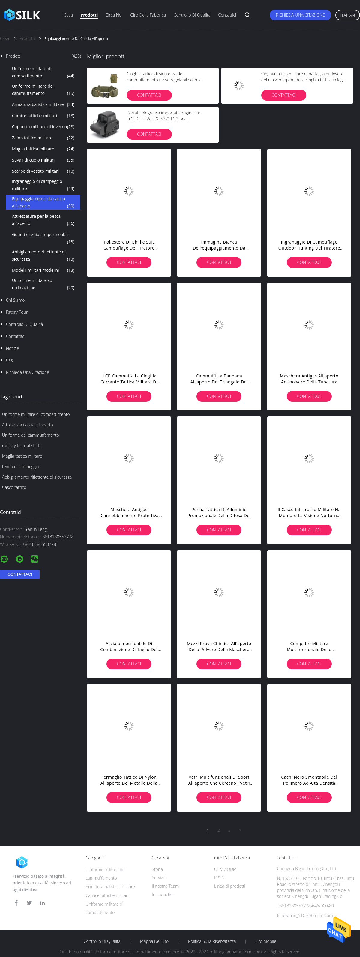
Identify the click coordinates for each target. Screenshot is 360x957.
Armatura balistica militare (43, 104)
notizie (12, 348)
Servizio (159, 877)
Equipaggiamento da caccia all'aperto (43, 203)
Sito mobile (265, 941)
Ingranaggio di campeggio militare (43, 185)
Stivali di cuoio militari (43, 160)
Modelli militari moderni (43, 270)
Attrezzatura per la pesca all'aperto (43, 220)
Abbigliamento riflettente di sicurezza (43, 256)
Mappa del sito (154, 941)
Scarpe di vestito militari (43, 171)
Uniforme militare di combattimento (43, 73)
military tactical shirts (22, 445)
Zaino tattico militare (43, 137)
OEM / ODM (225, 869)
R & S (219, 877)
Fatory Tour (17, 312)
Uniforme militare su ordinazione (43, 284)
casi (10, 360)
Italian (347, 15)
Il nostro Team (165, 886)
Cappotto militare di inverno (43, 126)
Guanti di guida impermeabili (43, 238)
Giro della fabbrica (148, 15)
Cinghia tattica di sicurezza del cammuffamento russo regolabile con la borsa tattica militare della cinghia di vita (164, 80)
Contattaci (15, 336)
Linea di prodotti (229, 886)
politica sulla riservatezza (212, 941)
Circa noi (114, 15)
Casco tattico (14, 487)
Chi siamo (15, 300)
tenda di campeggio (20, 466)
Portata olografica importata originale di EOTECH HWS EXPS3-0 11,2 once (164, 116)
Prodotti (89, 15)
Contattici (227, 15)
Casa (68, 15)
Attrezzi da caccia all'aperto (27, 425)
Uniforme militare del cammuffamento (43, 90)
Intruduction (163, 894)
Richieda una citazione (300, 15)
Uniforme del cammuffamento (30, 435)
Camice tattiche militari (43, 115)
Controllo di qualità (192, 15)
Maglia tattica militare (43, 149)
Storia (157, 869)
